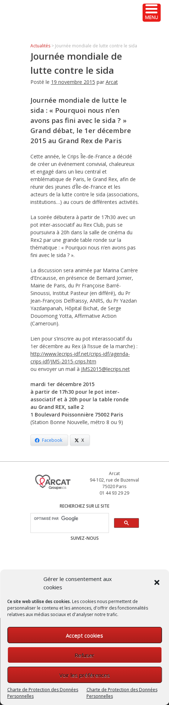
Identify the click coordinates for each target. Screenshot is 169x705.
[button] (157, 583)
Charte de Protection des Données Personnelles (42, 693)
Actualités (40, 46)
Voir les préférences (84, 675)
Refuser (84, 655)
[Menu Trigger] (152, 13)
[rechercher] (69, 518)
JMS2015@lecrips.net (105, 369)
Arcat (112, 81)
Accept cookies (84, 635)
